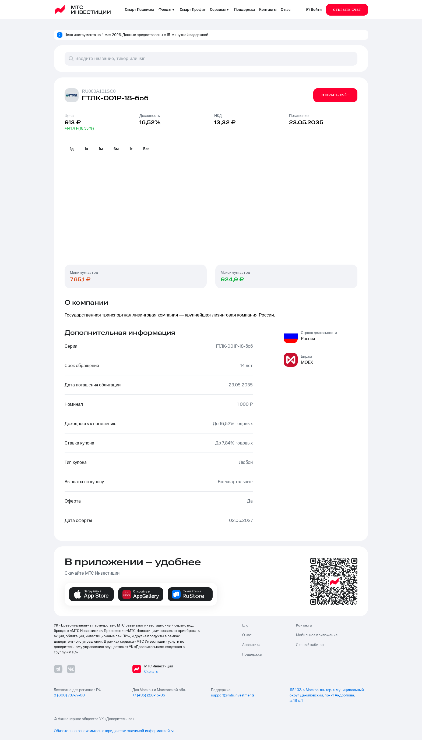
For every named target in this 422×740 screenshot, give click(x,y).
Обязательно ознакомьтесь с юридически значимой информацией (114, 731)
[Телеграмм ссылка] (58, 669)
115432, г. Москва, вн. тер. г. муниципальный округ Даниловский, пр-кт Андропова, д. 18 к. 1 (327, 695)
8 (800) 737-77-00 (69, 695)
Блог (246, 625)
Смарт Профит (193, 9)
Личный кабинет (310, 645)
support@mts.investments (233, 695)
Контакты (267, 9)
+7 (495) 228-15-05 (148, 695)
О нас (285, 9)
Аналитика (251, 645)
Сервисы (220, 9)
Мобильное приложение (316, 635)
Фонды (167, 9)
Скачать (151, 671)
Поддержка (244, 9)
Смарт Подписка (139, 9)
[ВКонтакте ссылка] (71, 669)
